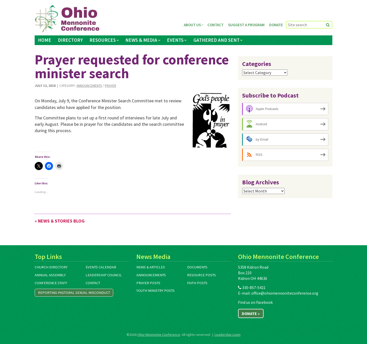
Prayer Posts (148, 283)
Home (44, 40)
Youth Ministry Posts (155, 290)
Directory (70, 40)
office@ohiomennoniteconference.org (284, 293)
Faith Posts (197, 283)
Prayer (110, 86)
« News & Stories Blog (60, 221)
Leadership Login (228, 334)
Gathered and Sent (216, 40)
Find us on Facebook (255, 302)
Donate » (251, 313)
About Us (192, 24)
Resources (102, 40)
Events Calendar (101, 267)
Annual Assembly (50, 275)
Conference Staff (51, 283)
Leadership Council (104, 275)
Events (175, 40)
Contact (215, 24)
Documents (197, 267)
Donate (276, 24)
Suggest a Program (246, 24)
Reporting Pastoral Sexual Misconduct (74, 292)
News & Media (141, 40)
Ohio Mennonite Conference (158, 334)
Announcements (89, 86)
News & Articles (150, 267)
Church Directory (51, 267)
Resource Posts (201, 275)
